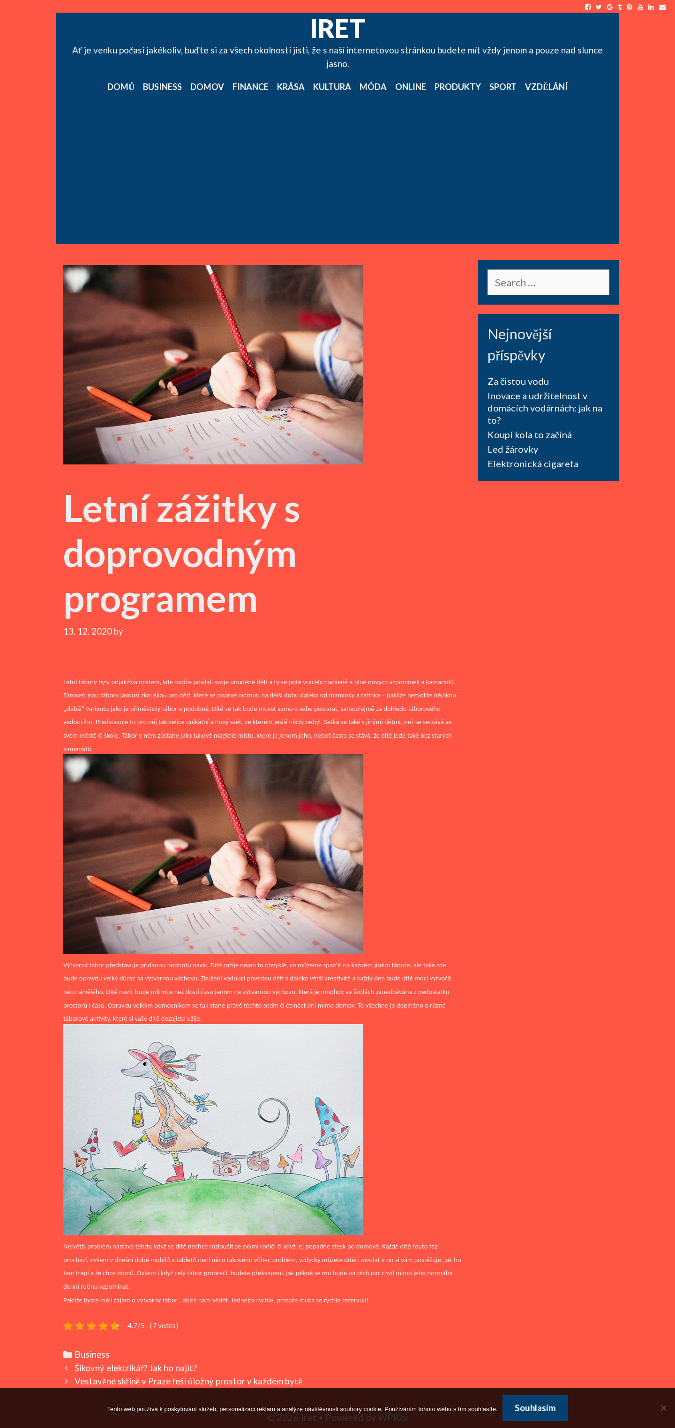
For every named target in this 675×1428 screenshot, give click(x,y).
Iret (337, 28)
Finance (250, 87)
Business (162, 87)
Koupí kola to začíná (530, 434)
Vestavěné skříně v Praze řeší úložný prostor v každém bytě (188, 1381)
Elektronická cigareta (533, 463)
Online (410, 87)
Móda (373, 87)
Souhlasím (535, 1407)
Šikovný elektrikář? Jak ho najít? (136, 1368)
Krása (291, 87)
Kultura (332, 87)
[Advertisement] (337, 173)
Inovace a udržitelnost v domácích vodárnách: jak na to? (545, 408)
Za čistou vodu (518, 381)
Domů (121, 87)
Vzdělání (546, 87)
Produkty (458, 87)
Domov (207, 87)
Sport (503, 87)
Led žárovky (513, 449)
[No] (663, 1408)
